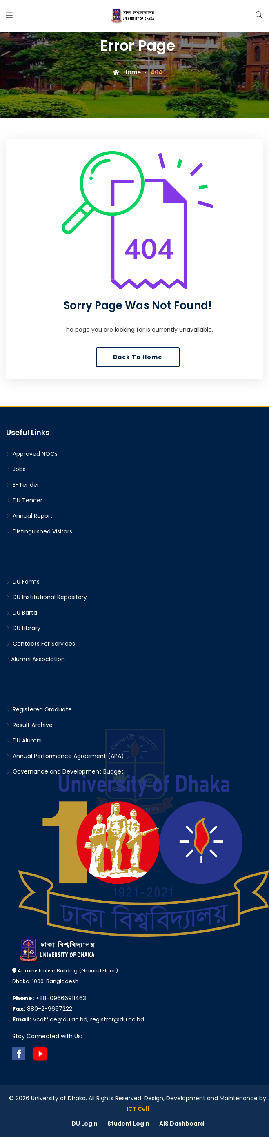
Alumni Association (35, 659)
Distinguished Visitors (39, 531)
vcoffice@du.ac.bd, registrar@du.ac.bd (78, 1019)
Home (127, 72)
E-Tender (22, 485)
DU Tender (24, 500)
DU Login (84, 1123)
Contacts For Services (40, 644)
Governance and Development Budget (65, 771)
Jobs (16, 469)
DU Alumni (24, 740)
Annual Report (29, 516)
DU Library (23, 628)
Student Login (128, 1123)
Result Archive (29, 725)
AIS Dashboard (181, 1123)
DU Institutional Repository (46, 597)
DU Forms (23, 581)
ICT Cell (138, 1109)
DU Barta (21, 613)
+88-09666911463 (49, 998)
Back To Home (137, 357)
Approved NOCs (32, 454)
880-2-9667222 (42, 1009)
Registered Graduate (39, 709)
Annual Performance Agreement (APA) (65, 756)
